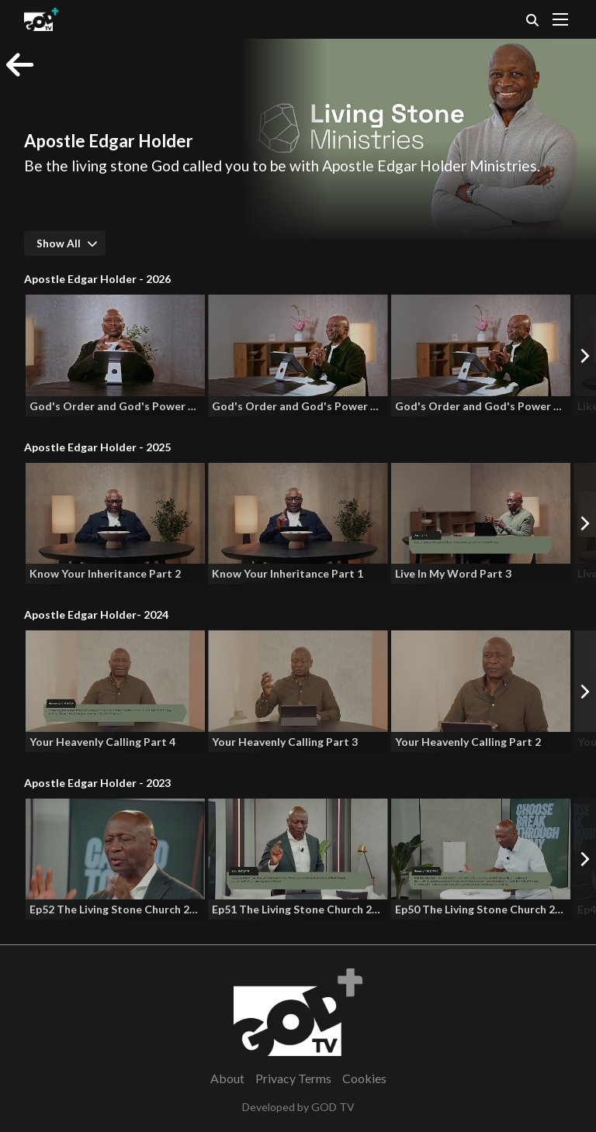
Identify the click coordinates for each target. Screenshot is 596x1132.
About (227, 1078)
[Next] (584, 355)
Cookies (364, 1078)
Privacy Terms (293, 1078)
